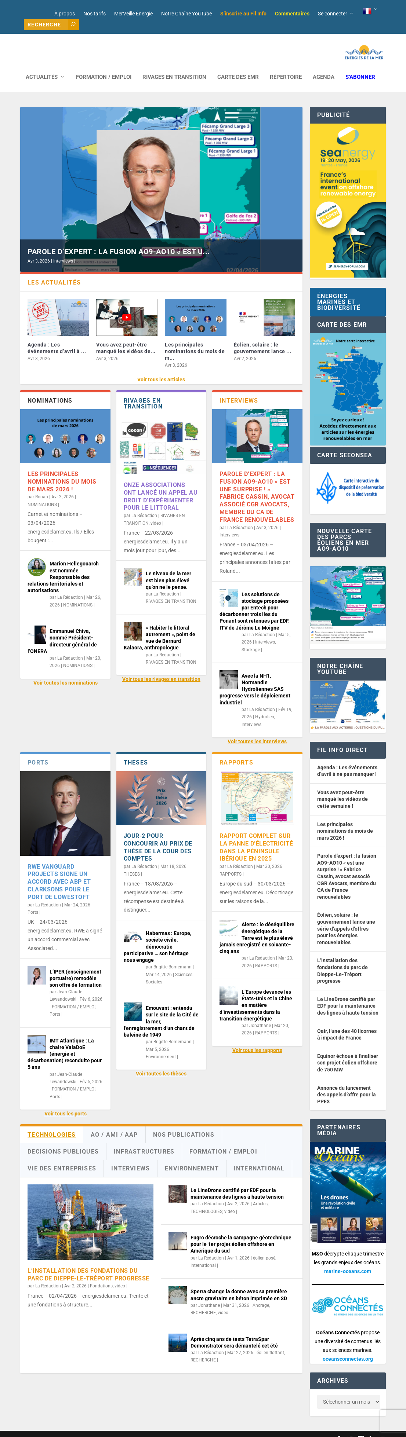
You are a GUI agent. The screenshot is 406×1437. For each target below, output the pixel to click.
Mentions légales (223, 1428)
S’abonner (360, 66)
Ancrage (261, 1294)
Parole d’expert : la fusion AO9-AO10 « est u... (119, 240)
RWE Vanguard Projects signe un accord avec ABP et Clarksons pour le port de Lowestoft (59, 871)
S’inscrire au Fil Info (243, 14)
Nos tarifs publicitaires (178, 1428)
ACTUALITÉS (42, 66)
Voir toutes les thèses (161, 1063)
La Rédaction (70, 586)
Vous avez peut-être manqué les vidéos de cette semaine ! (342, 788)
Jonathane (260, 1014)
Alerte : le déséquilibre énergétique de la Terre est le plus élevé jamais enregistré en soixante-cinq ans (257, 926)
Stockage (251, 638)
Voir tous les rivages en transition (161, 668)
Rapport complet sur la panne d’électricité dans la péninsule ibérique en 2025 (256, 836)
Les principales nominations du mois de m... (195, 340)
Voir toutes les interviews (257, 730)
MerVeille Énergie (133, 14)
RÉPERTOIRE (286, 66)
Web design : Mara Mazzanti (50, 1428)
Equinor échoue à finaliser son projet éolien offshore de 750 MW (347, 1052)
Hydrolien (264, 705)
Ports (33, 901)
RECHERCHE (203, 1301)
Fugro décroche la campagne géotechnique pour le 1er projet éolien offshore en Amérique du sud (241, 1233)
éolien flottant (270, 1341)
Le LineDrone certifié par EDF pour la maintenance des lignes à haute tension (347, 995)
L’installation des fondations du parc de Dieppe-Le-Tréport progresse (88, 1263)
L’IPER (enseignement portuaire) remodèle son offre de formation (76, 967)
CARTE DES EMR (238, 66)
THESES (132, 863)
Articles (260, 1192)
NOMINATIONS (42, 493)
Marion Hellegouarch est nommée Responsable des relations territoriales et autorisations (63, 566)
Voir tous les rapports (257, 1039)
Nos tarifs (94, 14)
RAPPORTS (231, 863)
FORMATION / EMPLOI (103, 66)
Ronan (41, 485)
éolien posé (264, 1247)
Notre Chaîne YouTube (186, 14)
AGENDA (323, 66)
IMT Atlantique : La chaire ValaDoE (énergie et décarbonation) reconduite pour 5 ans (65, 1043)
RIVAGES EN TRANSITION (174, 66)
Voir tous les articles (161, 368)
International (203, 1254)
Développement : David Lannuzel (117, 1428)
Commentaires (292, 14)
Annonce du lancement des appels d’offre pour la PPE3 (346, 1083)
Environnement (161, 1045)
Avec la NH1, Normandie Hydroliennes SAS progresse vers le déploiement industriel (255, 678)
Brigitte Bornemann (172, 955)
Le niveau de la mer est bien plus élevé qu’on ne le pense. (168, 569)
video (156, 512)
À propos (64, 14)
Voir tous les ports (65, 1103)
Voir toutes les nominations (65, 672)
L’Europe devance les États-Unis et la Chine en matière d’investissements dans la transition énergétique (256, 994)
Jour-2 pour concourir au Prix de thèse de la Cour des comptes (158, 836)
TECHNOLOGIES (206, 1200)
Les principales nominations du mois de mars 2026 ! (62, 470)
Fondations (101, 1274)
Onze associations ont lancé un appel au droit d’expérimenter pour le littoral (161, 485)
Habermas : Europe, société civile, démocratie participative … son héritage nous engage (157, 935)
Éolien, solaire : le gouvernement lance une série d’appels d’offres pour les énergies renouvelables (346, 917)
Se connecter (332, 14)
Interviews (63, 250)
